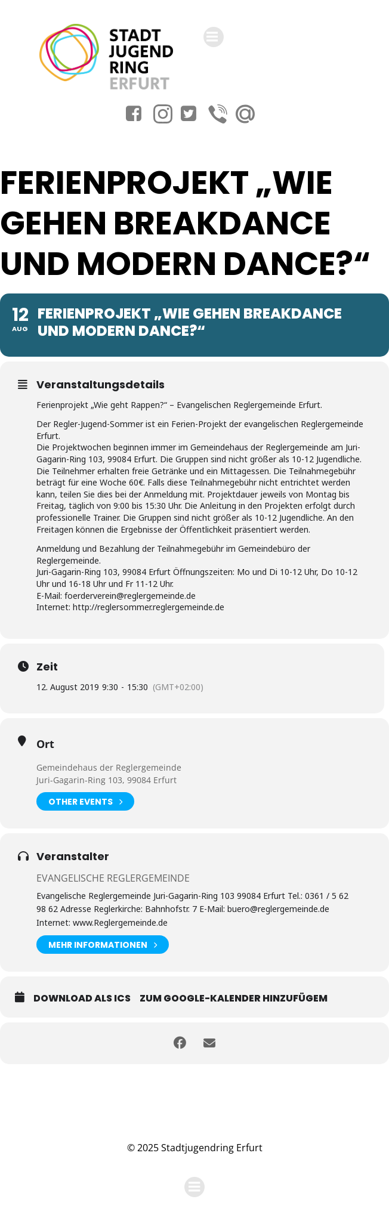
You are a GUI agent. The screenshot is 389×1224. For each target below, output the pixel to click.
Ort (45, 744)
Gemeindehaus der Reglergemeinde (108, 767)
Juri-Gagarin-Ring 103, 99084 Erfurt (106, 780)
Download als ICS (82, 998)
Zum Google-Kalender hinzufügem (234, 998)
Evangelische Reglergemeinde (113, 878)
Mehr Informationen (102, 944)
